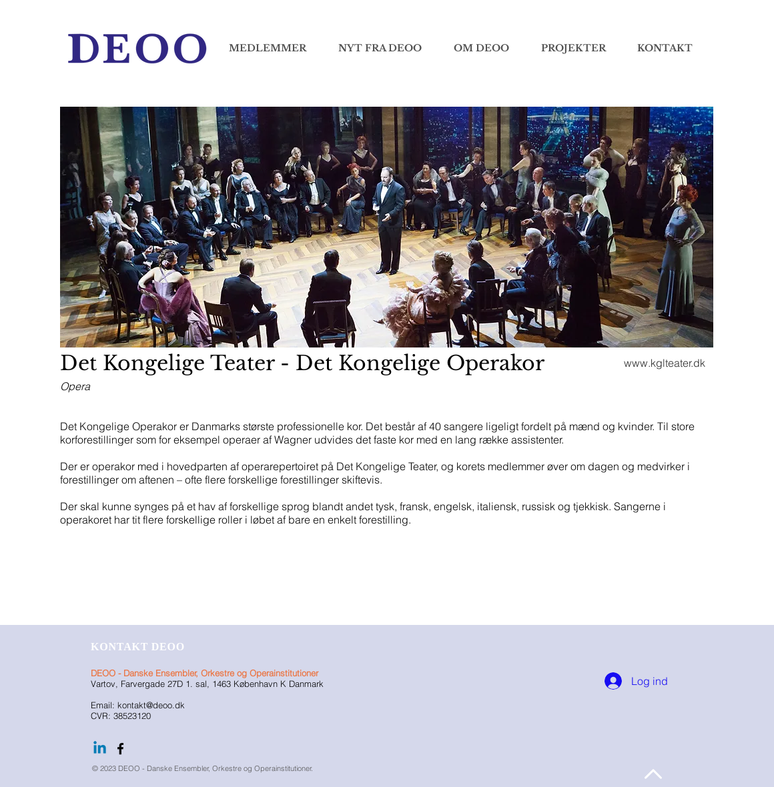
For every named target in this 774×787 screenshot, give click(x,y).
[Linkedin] (99, 748)
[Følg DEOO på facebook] (120, 748)
